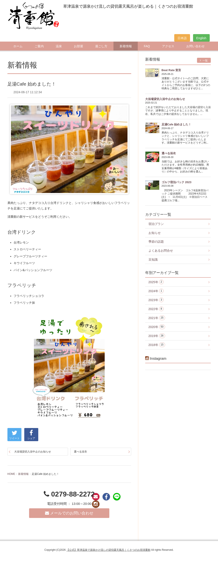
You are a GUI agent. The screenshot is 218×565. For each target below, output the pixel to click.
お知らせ (154, 233)
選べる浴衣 (80, 451)
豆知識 (153, 259)
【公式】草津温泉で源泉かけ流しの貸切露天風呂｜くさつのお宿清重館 (108, 549)
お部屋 (78, 46)
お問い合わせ (195, 46)
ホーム (18, 46)
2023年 (156, 300)
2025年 (156, 282)
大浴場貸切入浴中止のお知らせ (32, 451)
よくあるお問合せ (160, 250)
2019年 (156, 335)
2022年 (156, 309)
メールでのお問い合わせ (69, 513)
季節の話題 (156, 241)
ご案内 (39, 46)
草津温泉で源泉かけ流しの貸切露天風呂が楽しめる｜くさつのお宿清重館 (128, 6)
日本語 (182, 38)
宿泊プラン (156, 224)
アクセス (168, 46)
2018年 (156, 344)
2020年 (156, 327)
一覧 (204, 60)
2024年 (156, 291)
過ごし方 (101, 46)
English (201, 38)
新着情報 (126, 46)
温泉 (59, 46)
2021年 (156, 318)
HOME (11, 474)
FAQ (147, 46)
